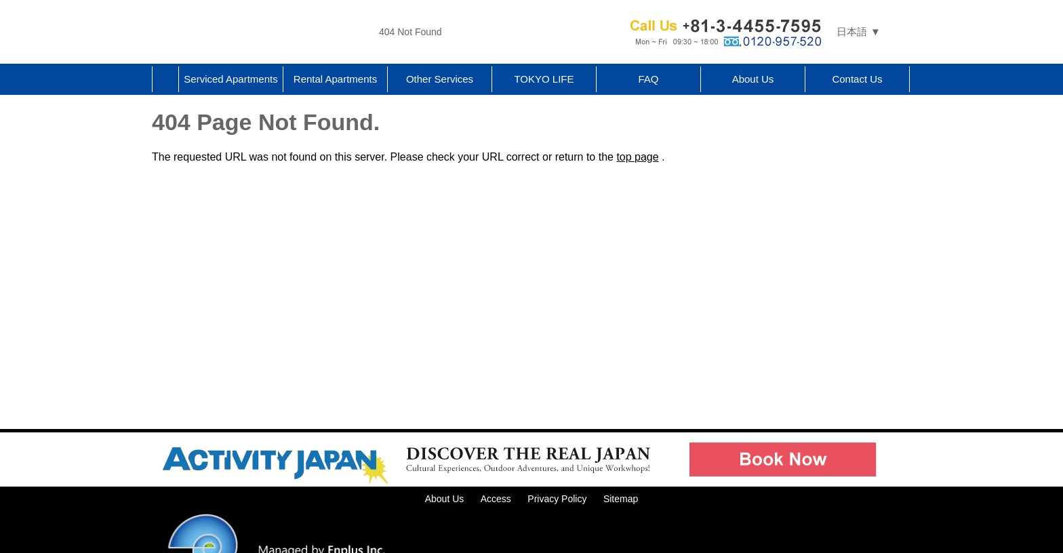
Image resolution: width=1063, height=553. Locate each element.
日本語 (852, 31)
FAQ (648, 79)
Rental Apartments (335, 79)
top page (637, 157)
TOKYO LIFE (544, 79)
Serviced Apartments (230, 79)
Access (496, 499)
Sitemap (620, 499)
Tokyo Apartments (260, 32)
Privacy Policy (556, 499)
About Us (753, 79)
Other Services (439, 79)
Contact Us (857, 79)
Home (165, 79)
